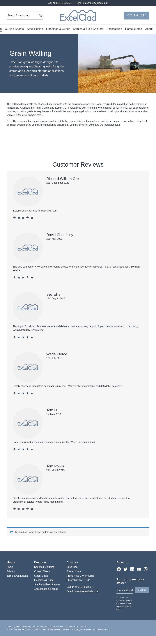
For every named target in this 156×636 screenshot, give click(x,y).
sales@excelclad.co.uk (95, 3)
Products (40, 562)
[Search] (40, 15)
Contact (72, 562)
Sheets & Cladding (16, 26)
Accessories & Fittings (46, 589)
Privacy (11, 571)
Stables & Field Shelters (117, 26)
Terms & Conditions (17, 575)
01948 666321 (64, 3)
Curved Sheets (41, 26)
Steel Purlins (62, 26)
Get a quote (136, 15)
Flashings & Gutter (86, 26)
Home (11, 562)
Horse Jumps (72, 31)
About (88, 31)
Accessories (144, 26)
